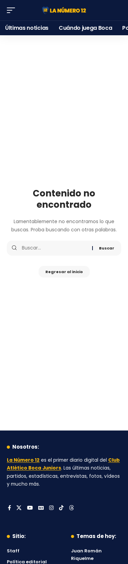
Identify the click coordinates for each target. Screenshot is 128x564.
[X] (19, 508)
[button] (12, 10)
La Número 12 (23, 460)
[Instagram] (51, 508)
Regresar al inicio (64, 271)
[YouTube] (30, 508)
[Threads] (71, 508)
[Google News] (41, 508)
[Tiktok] (61, 508)
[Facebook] (9, 508)
